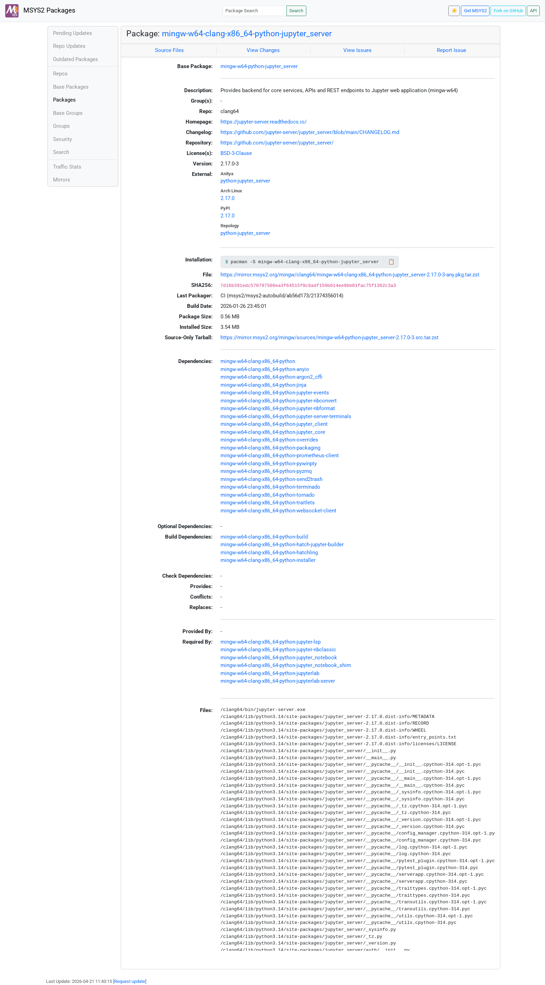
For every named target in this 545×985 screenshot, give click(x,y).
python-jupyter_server (245, 181)
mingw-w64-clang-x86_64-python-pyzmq (266, 471)
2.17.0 (227, 198)
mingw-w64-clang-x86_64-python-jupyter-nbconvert (279, 401)
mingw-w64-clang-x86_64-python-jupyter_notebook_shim (286, 665)
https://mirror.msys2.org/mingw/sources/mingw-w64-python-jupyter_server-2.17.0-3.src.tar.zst (330, 337)
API (533, 10)
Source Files (169, 50)
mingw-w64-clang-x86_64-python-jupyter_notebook (279, 657)
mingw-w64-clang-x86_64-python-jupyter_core (273, 432)
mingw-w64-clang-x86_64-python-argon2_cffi (271, 377)
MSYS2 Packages (40, 10)
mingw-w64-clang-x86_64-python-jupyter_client (274, 424)
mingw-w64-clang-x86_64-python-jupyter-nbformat (278, 408)
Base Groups (68, 113)
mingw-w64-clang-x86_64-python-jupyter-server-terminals (286, 416)
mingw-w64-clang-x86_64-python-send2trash (271, 479)
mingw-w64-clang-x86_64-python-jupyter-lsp (271, 642)
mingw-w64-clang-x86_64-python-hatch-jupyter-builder (282, 544)
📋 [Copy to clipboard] (391, 262)
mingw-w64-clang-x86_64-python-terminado (270, 487)
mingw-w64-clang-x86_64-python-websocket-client (278, 511)
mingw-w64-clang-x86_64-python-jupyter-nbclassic (278, 649)
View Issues (357, 50)
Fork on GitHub (508, 10)
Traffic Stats (67, 167)
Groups (61, 126)
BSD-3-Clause (236, 153)
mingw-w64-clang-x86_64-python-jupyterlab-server (278, 681)
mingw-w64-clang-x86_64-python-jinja (263, 385)
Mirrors (61, 180)
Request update (129, 981)
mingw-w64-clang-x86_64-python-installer (268, 560)
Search (296, 10)
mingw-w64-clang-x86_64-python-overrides (269, 440)
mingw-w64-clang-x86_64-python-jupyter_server (247, 33)
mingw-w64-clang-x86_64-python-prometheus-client (280, 455)
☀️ (454, 10)
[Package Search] (255, 11)
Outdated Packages (75, 59)
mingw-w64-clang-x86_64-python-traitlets (268, 502)
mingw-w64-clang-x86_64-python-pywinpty (269, 463)
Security (62, 139)
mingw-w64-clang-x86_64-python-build (264, 537)
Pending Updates (72, 33)
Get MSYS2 (475, 10)
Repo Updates (69, 46)
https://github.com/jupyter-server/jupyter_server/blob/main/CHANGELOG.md (310, 132)
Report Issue (451, 50)
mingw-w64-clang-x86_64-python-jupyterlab (270, 673)
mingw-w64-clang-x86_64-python (258, 361)
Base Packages (71, 87)
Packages (64, 100)
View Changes (263, 50)
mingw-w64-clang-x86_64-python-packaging (270, 448)
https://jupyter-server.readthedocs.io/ (264, 122)
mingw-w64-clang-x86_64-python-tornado (268, 495)
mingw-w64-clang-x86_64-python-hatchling (269, 552)
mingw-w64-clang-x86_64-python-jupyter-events (275, 393)
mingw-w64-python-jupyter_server (259, 66)
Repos (60, 74)
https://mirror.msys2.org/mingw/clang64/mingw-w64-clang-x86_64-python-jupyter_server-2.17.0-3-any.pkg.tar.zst (350, 275)
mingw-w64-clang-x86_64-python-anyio (265, 369)
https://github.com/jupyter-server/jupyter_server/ (277, 143)
